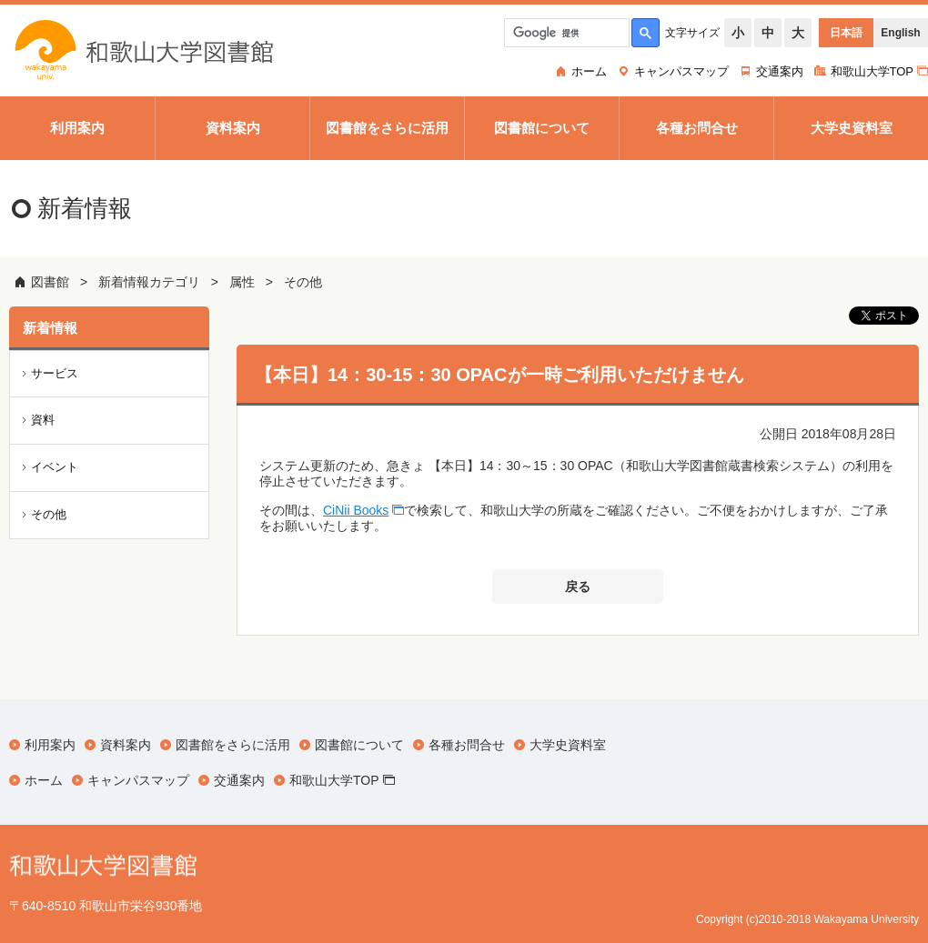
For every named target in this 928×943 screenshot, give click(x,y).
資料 (43, 419)
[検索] (565, 33)
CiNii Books (355, 510)
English (900, 32)
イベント (54, 467)
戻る (577, 586)
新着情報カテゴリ (149, 282)
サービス (54, 373)
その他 (303, 282)
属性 (242, 282)
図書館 (50, 282)
